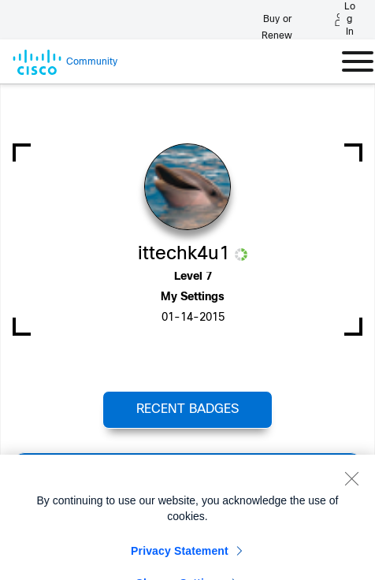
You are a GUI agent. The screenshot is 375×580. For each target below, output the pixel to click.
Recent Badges (187, 409)
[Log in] (345, 19)
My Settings (193, 297)
